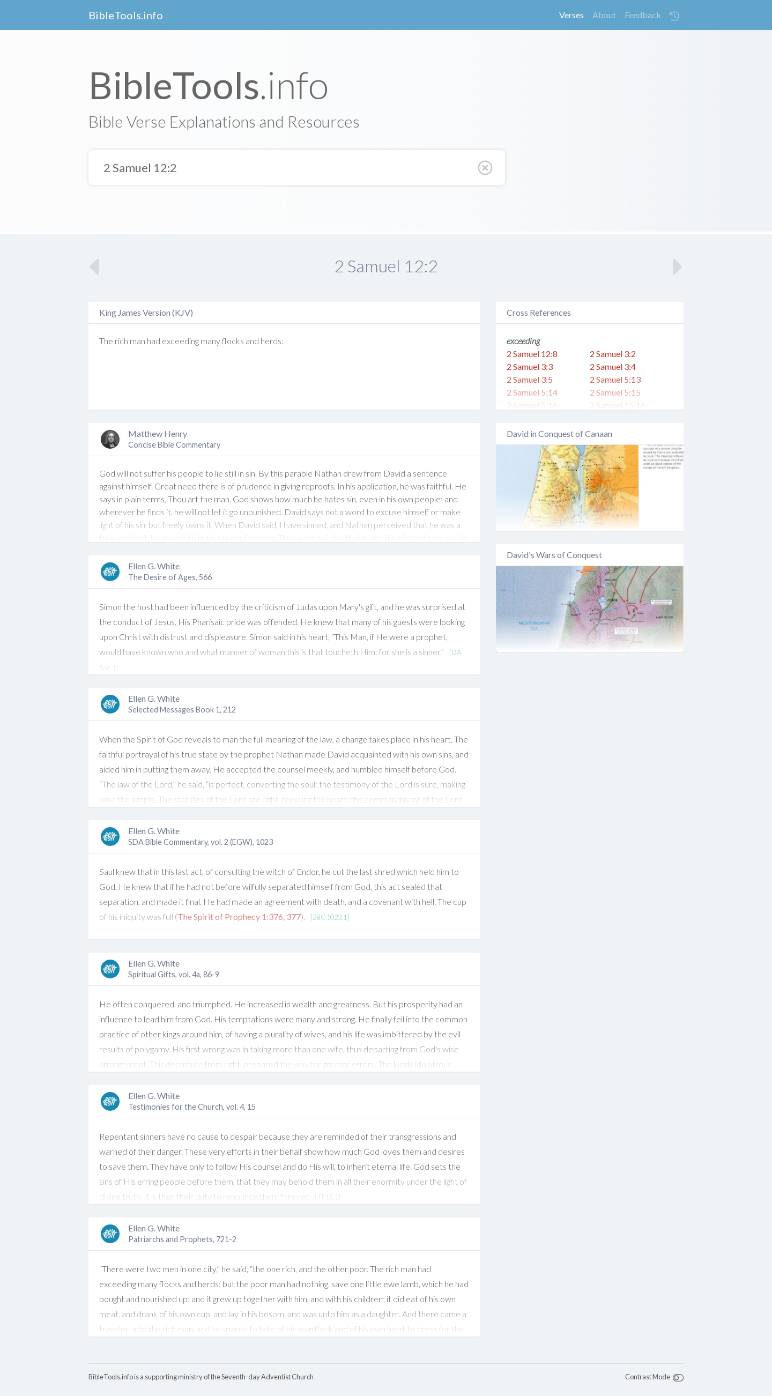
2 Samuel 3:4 (613, 366)
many (210, 341)
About (604, 15)
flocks (233, 341)
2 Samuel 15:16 (617, 405)
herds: (272, 341)
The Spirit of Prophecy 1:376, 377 (239, 916)
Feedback (643, 15)
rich (121, 341)
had (153, 341)
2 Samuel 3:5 (530, 379)
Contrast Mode (647, 1376)
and (252, 341)
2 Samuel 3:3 (530, 366)
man (137, 341)
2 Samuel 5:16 (532, 405)
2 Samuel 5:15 (615, 392)
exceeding (180, 341)
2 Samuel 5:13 (615, 379)
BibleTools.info (125, 15)
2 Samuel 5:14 (532, 392)
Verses (571, 15)
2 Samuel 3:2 (613, 353)
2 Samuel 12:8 (532, 353)
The (106, 341)
